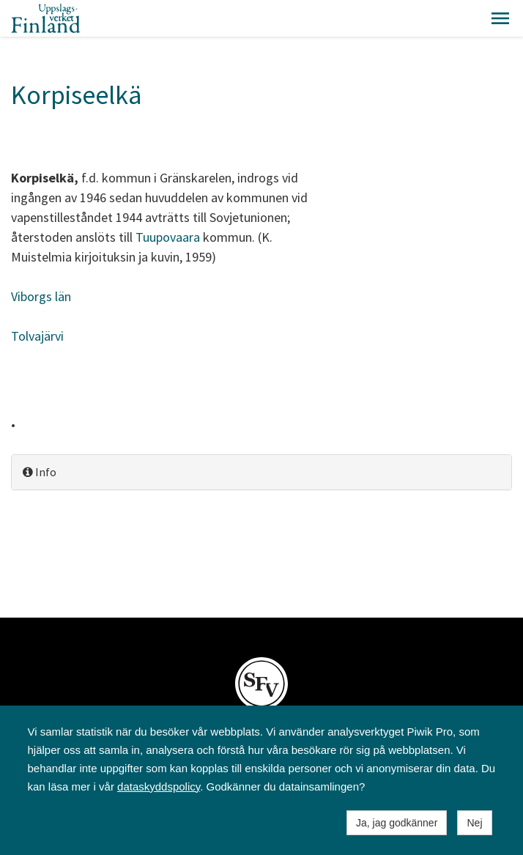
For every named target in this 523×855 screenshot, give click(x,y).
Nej (474, 823)
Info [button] (39, 471)
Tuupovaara (168, 237)
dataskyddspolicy (158, 786)
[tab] (261, 472)
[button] (500, 18)
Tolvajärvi (37, 335)
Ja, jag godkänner (396, 823)
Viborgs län (41, 296)
